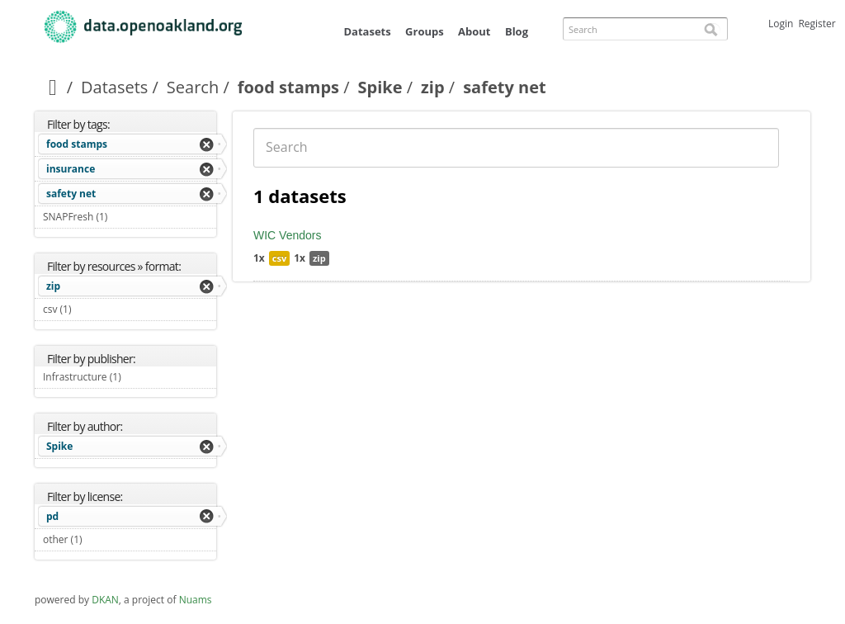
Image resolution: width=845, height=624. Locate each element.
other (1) (101, 539)
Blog (516, 31)
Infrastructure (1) (129, 379)
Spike (380, 87)
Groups (424, 31)
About (474, 31)
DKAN (105, 600)
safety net (71, 194)
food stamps (288, 87)
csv (279, 258)
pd (52, 516)
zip (433, 87)
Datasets (366, 31)
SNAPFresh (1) (126, 217)
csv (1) (91, 309)
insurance (70, 169)
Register (816, 24)
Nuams (195, 600)
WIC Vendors (287, 235)
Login (780, 24)
